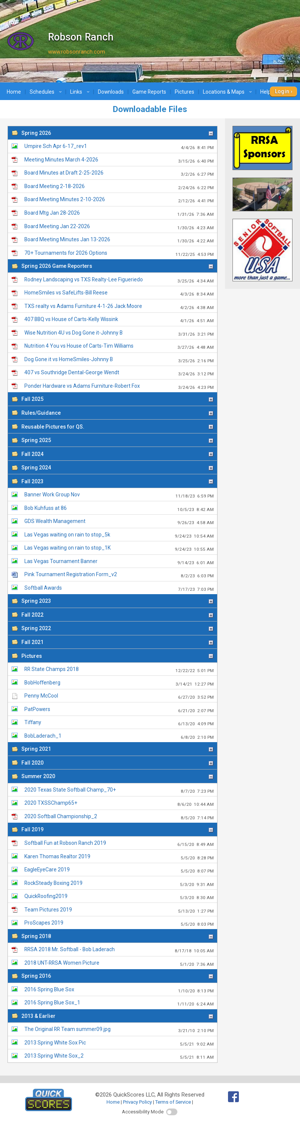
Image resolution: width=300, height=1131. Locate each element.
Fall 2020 (117, 763)
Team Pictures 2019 (118, 910)
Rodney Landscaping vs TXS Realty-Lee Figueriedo (118, 280)
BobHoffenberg (118, 683)
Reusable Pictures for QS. (117, 427)
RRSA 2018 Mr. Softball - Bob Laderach (118, 949)
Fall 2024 (117, 454)
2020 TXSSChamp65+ (118, 803)
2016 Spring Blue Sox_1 (118, 1003)
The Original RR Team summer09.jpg (118, 1029)
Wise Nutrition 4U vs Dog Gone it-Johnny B (118, 333)
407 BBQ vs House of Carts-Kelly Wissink (118, 319)
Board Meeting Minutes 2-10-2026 (118, 199)
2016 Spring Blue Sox (118, 990)
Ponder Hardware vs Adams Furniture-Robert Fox (118, 386)
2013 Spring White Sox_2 (118, 1056)
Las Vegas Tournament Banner (118, 561)
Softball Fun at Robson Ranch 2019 (118, 843)
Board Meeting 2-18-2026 (118, 186)
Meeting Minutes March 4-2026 (118, 160)
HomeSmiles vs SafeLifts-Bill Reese (118, 293)
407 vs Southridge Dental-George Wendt (118, 373)
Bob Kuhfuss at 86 (118, 508)
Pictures (184, 92)
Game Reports (149, 92)
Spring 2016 (117, 976)
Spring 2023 (117, 601)
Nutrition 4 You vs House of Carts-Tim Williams (118, 346)
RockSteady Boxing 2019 (118, 883)
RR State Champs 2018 (118, 669)
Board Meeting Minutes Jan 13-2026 (118, 240)
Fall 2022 (117, 615)
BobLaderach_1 (118, 736)
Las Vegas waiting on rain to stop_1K (118, 548)
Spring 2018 (117, 936)
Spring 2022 (117, 628)
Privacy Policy (137, 1102)
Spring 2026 (117, 133)
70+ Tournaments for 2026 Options (118, 253)
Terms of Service (173, 1102)
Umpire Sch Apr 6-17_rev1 (118, 146)
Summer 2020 (117, 776)
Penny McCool (118, 696)
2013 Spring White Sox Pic (118, 1043)
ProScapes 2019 (118, 923)
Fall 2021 (117, 642)
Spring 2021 (117, 749)
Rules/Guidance (117, 413)
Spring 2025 (117, 440)
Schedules (47, 92)
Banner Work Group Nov (118, 495)
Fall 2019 (117, 829)
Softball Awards (118, 588)
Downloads (111, 92)
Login (282, 91)
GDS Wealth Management (118, 521)
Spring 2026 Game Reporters (117, 266)
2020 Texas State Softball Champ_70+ (118, 790)
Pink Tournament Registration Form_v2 (118, 574)
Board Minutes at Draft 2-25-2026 (118, 173)
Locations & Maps (228, 92)
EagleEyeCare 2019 (118, 870)
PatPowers (118, 709)
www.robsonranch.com (76, 51)
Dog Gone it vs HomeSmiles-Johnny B (118, 359)
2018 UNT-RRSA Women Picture (118, 963)
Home (14, 92)
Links (81, 92)
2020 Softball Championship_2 (118, 816)
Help (270, 92)
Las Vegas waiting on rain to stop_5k (118, 535)
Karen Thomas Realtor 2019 (118, 857)
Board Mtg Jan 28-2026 (118, 213)
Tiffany (118, 722)
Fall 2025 (117, 399)
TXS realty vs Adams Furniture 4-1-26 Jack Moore (118, 306)
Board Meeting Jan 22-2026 (118, 226)
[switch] (171, 1112)
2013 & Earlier (117, 1016)
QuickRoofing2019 (118, 896)
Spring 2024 (117, 468)
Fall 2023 (117, 481)
